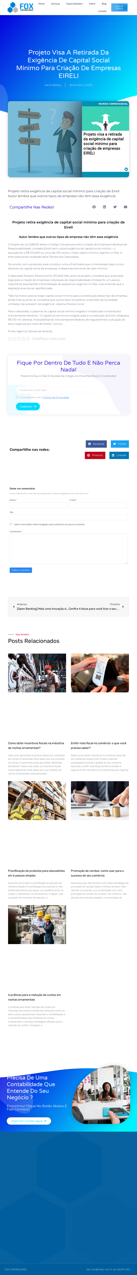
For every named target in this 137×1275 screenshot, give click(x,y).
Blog (104, 3)
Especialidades (74, 3)
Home (41, 3)
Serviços (55, 3)
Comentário (16, 531)
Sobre (92, 3)
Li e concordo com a (44, 397)
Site (11, 512)
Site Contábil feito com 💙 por (101, 1269)
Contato (102, 11)
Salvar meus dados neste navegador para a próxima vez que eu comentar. (49, 524)
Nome (13, 499)
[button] (94, 207)
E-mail (73, 499)
